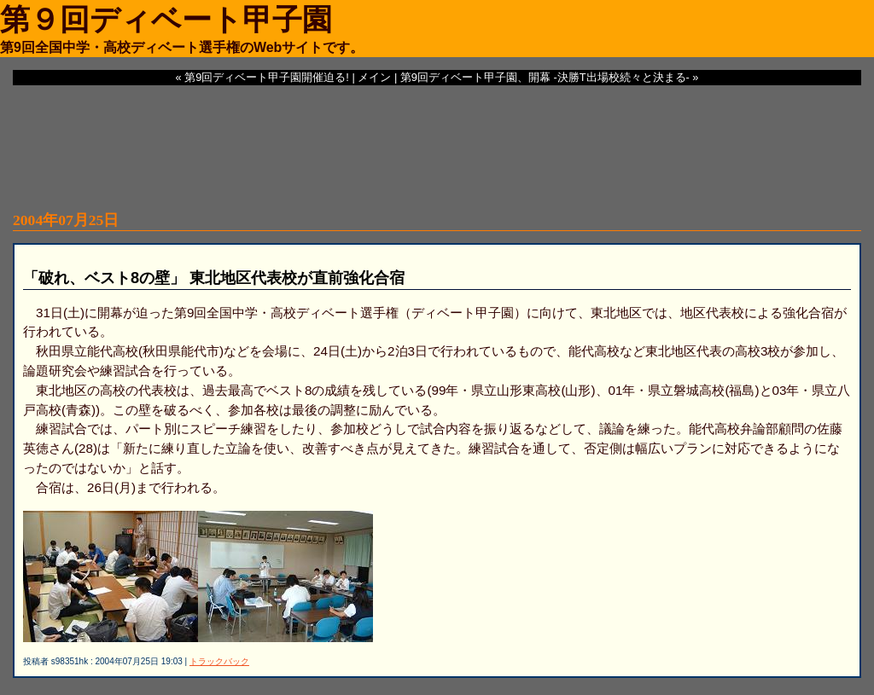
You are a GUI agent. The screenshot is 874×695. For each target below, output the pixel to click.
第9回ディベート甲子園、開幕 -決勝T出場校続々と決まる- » (549, 77)
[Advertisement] (437, 136)
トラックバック (219, 661)
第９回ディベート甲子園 (166, 19)
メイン (374, 77)
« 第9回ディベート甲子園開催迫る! (262, 77)
